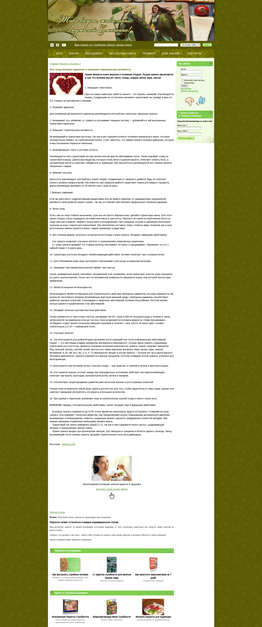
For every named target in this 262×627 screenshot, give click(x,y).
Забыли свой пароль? (190, 91)
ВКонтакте (52, 45)
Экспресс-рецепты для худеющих (153, 616)
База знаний (170, 53)
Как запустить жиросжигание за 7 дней (153, 576)
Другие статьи (57, 512)
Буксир (74, 53)
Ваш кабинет (94, 53)
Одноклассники (57, 45)
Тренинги (148, 53)
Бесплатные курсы (122, 53)
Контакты (195, 53)
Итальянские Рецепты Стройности (70, 616)
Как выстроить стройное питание (70, 574)
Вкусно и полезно (69, 63)
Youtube (64, 45)
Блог (59, 53)
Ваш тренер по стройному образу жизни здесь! (103, 44)
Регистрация (186, 88)
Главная (54, 63)
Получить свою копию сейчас (112, 489)
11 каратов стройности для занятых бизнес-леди (111, 576)
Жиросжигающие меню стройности (112, 616)
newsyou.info (68, 444)
